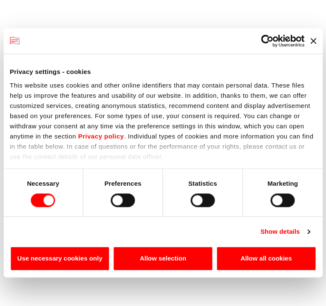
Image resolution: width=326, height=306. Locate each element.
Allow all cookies (266, 258)
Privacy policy (101, 136)
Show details (280, 231)
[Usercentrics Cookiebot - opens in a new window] (267, 40)
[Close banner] (313, 41)
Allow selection (163, 258)
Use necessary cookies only (59, 258)
